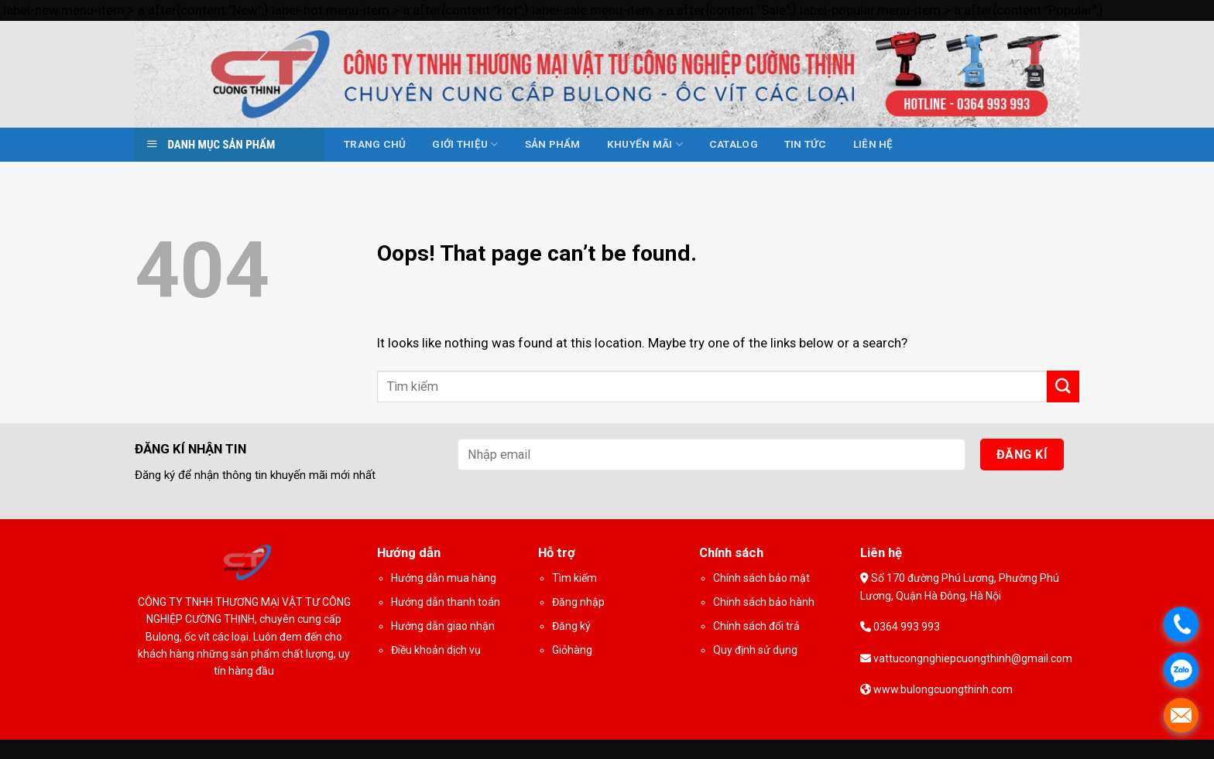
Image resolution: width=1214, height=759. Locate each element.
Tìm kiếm (574, 578)
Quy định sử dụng (755, 650)
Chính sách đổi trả (756, 626)
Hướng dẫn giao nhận (443, 626)
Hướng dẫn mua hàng (443, 578)
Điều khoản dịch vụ (436, 650)
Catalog (733, 144)
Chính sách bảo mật (761, 578)
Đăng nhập (578, 602)
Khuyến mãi (645, 144)
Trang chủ (375, 144)
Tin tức (805, 144)
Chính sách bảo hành (763, 602)
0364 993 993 (905, 627)
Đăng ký (571, 626)
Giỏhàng (572, 650)
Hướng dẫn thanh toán (445, 602)
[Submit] (1063, 386)
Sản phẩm (553, 144)
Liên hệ (873, 144)
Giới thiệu (465, 144)
